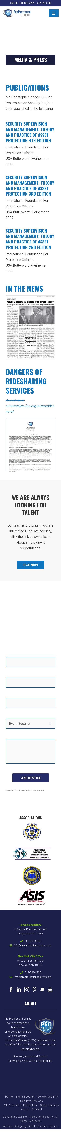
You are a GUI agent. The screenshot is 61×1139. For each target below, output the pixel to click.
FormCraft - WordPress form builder (25, 790)
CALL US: (14, 3)
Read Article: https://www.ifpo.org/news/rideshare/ (30, 406)
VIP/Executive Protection (20, 1105)
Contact (37, 1109)
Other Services (49, 1105)
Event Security (25, 1096)
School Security (47, 1096)
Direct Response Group (42, 1126)
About (25, 1109)
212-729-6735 (44, 3)
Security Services (31, 1100)
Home (9, 1096)
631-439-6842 (26, 3)
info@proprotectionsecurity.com (32, 945)
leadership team (30, 1049)
